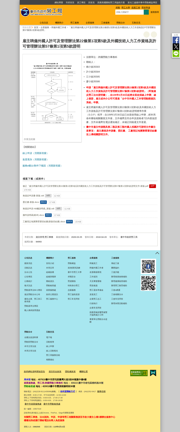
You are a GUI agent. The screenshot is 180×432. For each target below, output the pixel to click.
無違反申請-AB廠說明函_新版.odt (38, 208)
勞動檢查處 (51, 285)
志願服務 (72, 290)
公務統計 (28, 281)
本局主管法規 (30, 351)
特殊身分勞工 (74, 285)
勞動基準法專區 (31, 306)
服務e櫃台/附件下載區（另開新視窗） (42, 165)
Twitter (176, 46)
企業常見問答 (95, 308)
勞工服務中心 (52, 299)
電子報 (49, 337)
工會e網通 (115, 290)
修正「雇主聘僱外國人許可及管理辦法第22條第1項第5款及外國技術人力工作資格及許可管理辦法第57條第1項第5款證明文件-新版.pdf (85, 186)
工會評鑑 (115, 272)
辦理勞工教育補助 (119, 285)
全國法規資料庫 (31, 337)
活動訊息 (28, 268)
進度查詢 (27, 159)
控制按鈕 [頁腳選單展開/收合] (157, 253)
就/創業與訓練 (74, 268)
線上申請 (27, 153)
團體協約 (115, 268)
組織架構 (50, 272)
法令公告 (28, 272)
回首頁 (91, 2)
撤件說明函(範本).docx (33, 215)
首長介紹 (50, 263)
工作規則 (93, 277)
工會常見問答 (117, 299)
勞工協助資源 (74, 294)
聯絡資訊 (50, 281)
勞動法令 (120, 22)
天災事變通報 (95, 281)
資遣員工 (93, 294)
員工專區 (81, 2)
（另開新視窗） (40, 153)
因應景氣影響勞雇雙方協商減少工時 (98, 313)
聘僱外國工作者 (58, 27)
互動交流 (136, 22)
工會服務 (105, 22)
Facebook (176, 40)
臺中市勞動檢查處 (48, 403)
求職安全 (72, 277)
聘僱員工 (93, 263)
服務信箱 (99, 390)
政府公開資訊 (52, 294)
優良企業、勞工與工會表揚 (33, 300)
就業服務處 (51, 290)
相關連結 (50, 359)
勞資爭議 (146, 7)
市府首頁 (70, 2)
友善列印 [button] (146, 34)
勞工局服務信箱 (53, 355)
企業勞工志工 (95, 299)
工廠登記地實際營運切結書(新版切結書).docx (44, 221)
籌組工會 (115, 263)
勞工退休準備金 (96, 290)
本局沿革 (50, 268)
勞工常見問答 (74, 299)
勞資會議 (93, 285)
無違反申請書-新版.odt (33, 195)
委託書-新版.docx (31, 202)
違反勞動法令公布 (32, 294)
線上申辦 (50, 346)
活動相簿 (50, 342)
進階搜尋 (154, 12)
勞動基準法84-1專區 (33, 290)
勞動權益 (72, 263)
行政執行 (93, 303)
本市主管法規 (30, 346)
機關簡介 (59, 22)
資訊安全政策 (51, 371)
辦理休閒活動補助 (119, 303)
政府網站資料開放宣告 (33, 371)
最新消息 (28, 263)
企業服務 (90, 22)
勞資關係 (72, 281)
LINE (176, 53)
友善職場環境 (95, 272)
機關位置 (77, 371)
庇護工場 (135, 7)
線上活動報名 (52, 351)
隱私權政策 (65, 371)
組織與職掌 (51, 277)
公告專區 (28, 277)
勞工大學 (126, 7)
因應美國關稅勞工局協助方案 (111, 2)
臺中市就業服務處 (32, 403)
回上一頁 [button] (154, 34)
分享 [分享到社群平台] (176, 35)
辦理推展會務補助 (119, 277)
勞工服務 (74, 22)
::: (18, 1)
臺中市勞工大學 (75, 272)
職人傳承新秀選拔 (32, 310)
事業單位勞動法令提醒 (98, 320)
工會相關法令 (117, 294)
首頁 (36, 27)
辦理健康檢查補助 (119, 281)
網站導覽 (59, 2)
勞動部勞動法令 (31, 342)
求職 (118, 7)
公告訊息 (44, 22)
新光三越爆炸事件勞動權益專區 (142, 2)
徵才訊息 (28, 285)
